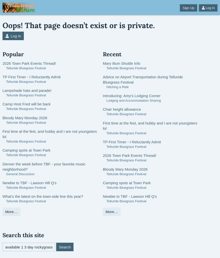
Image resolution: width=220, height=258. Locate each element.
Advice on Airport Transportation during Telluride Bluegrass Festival (143, 79)
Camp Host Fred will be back (27, 104)
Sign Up (188, 8)
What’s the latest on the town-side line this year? (43, 196)
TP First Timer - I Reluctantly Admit (31, 77)
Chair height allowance (122, 109)
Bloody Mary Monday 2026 (25, 118)
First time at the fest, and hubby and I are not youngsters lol (50, 134)
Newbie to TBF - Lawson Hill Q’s (29, 183)
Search (65, 247)
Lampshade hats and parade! (27, 90)
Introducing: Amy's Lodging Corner (132, 96)
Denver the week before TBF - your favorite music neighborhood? (44, 166)
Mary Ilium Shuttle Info (121, 63)
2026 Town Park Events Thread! (29, 63)
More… (11, 212)
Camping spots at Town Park (26, 150)
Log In (208, 8)
